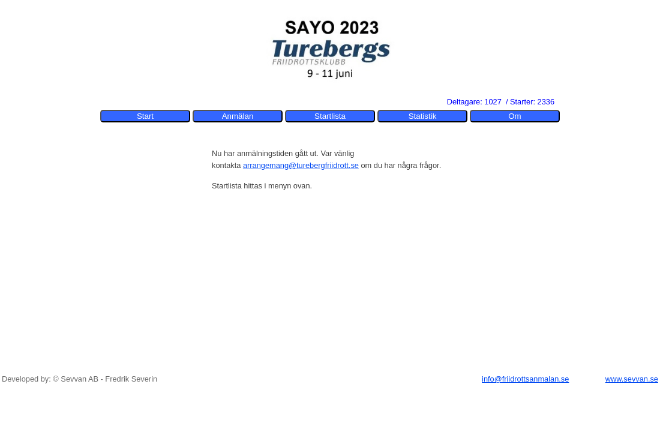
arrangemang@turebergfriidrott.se (301, 165)
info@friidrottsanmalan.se (525, 378)
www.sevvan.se (631, 378)
